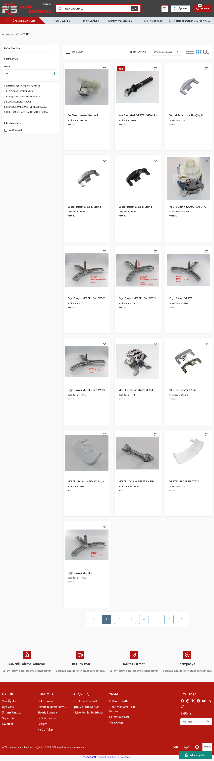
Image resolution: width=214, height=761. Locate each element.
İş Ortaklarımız (47, 720)
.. (158, 620)
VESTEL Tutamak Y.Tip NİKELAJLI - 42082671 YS (184, 390)
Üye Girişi (8, 708)
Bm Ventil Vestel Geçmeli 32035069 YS (83, 115)
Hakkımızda (45, 702)
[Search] (98, 9)
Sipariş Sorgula (47, 714)
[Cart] (202, 8)
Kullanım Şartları (119, 702)
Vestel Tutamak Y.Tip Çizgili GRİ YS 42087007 (84, 207)
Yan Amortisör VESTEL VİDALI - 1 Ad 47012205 (138, 115)
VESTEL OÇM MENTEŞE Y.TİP (136, 481)
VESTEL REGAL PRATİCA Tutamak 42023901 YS (184, 482)
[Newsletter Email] (196, 723)
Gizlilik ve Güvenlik (85, 702)
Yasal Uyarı (116, 724)
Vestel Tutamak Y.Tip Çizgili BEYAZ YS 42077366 (186, 115)
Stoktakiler (77, 51)
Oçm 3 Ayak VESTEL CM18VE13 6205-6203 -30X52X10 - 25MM (137, 298)
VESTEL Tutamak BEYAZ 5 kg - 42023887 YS (86, 482)
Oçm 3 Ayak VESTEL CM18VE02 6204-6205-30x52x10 (86, 298)
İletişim (42, 725)
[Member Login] (178, 8)
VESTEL (25, 34)
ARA (134, 8)
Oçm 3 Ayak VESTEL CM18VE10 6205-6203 (86, 390)
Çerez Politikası (119, 718)
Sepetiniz (8, 720)
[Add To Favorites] (104, 68)
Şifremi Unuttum (13, 714)
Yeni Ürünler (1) (16, 130)
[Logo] (26, 8)
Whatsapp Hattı (195, 755)
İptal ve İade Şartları (86, 708)
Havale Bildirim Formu (52, 708)
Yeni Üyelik (9, 702)
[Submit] (207, 723)
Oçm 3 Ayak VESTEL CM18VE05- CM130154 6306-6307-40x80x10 (85, 573)
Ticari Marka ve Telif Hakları (122, 710)
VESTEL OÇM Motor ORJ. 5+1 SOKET (136, 390)
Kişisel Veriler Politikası (88, 714)
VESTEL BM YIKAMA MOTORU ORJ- (187, 207)
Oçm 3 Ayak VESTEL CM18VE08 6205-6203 (183, 298)
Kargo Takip (45, 731)
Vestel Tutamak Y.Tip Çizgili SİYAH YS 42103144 (135, 207)
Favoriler (7, 725)
